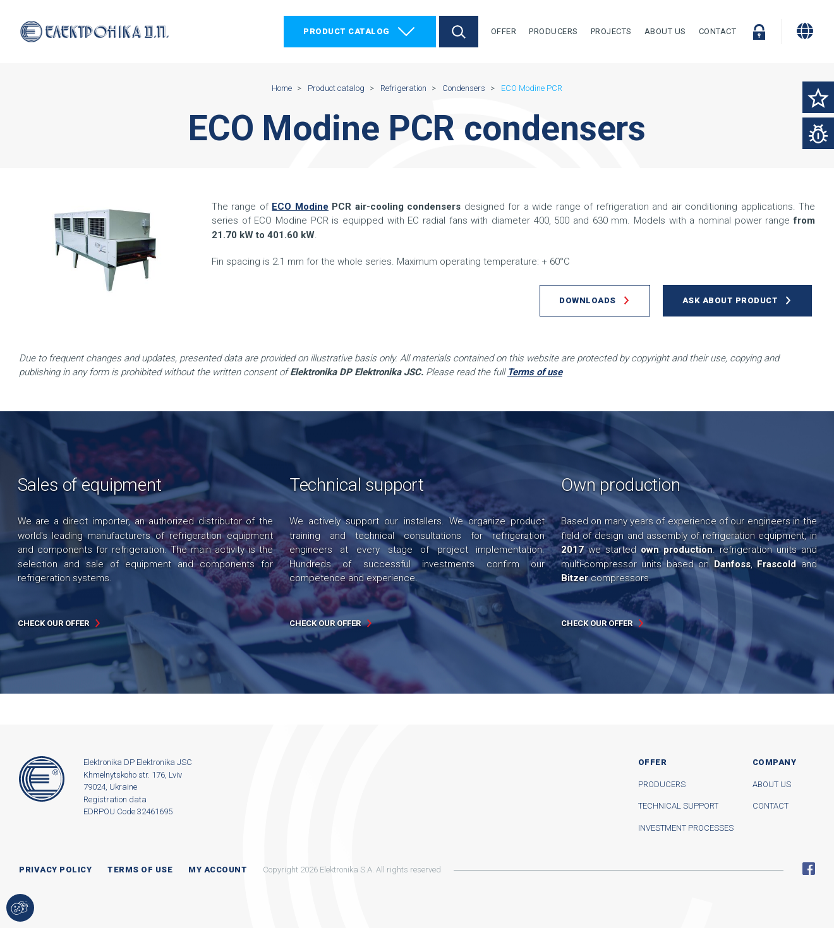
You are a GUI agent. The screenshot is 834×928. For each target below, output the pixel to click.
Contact (718, 31)
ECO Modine (300, 206)
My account (217, 869)
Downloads (587, 300)
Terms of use (139, 869)
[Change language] (805, 31)
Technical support (678, 805)
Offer (504, 31)
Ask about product (730, 300)
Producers (553, 31)
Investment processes (686, 828)
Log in (759, 31)
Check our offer (53, 623)
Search (458, 31)
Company (774, 762)
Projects (611, 31)
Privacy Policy (55, 869)
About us (771, 784)
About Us (665, 31)
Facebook (808, 868)
